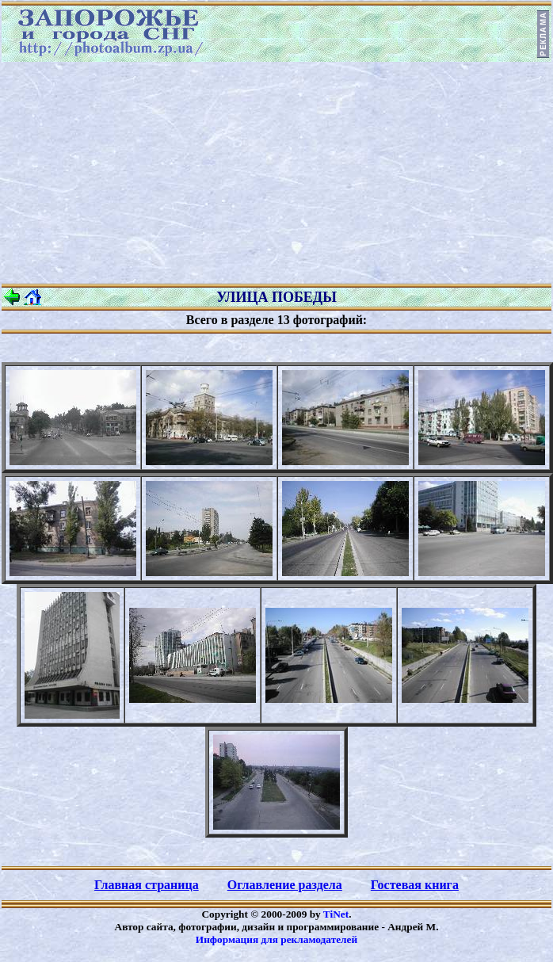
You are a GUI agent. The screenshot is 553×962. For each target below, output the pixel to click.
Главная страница (146, 884)
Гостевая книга (415, 884)
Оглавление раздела (284, 884)
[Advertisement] (277, 173)
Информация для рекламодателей (276, 939)
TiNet (336, 914)
